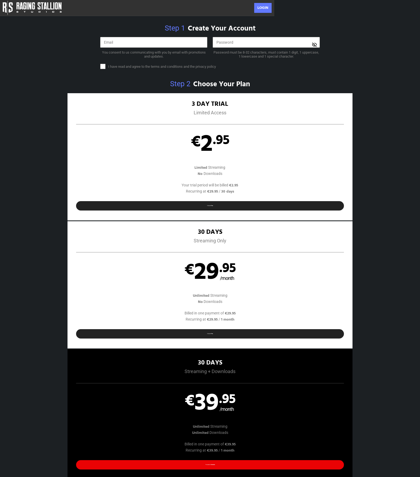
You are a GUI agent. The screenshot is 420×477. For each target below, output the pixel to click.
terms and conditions (167, 67)
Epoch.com (113, 443)
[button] (84, 160)
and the (162, 66)
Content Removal (319, 443)
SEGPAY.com (249, 443)
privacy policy (206, 67)
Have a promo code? (345, 235)
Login (262, 8)
